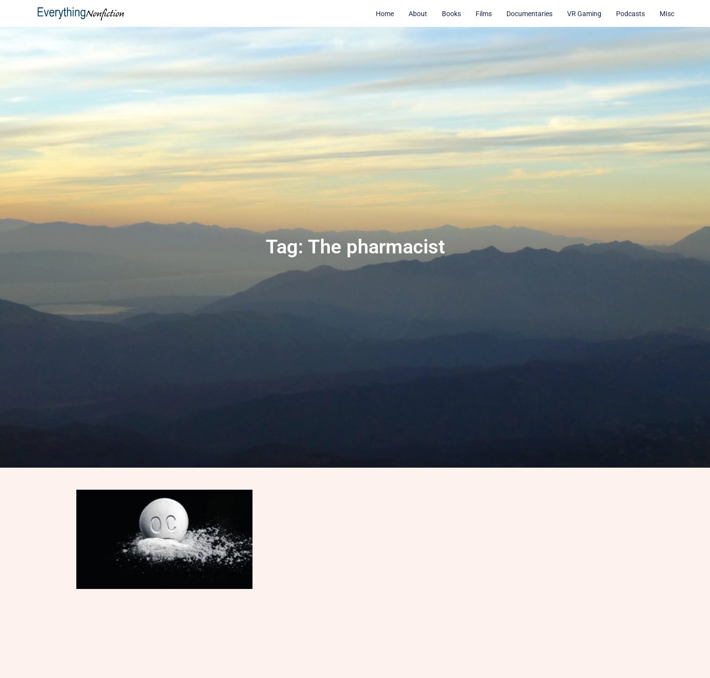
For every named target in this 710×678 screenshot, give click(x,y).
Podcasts (630, 14)
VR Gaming (584, 14)
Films (484, 14)
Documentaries (529, 14)
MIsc (667, 14)
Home (385, 14)
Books (451, 14)
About (418, 14)
